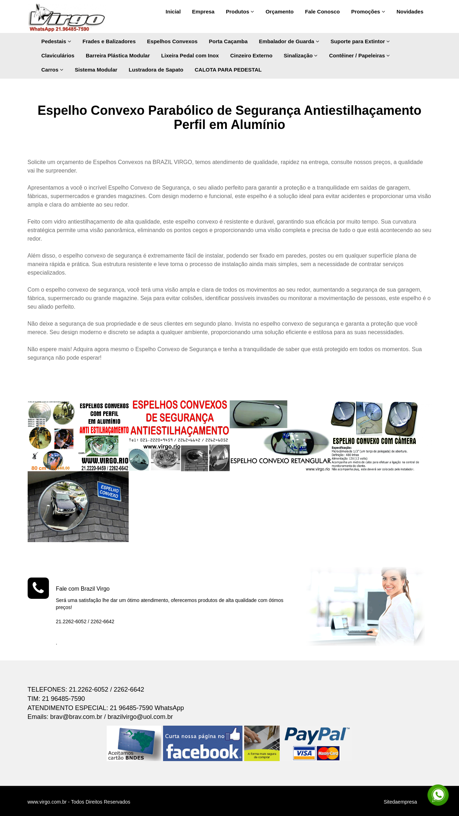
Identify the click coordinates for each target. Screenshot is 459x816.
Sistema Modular (96, 70)
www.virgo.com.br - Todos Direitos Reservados (79, 802)
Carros (52, 70)
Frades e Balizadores (109, 41)
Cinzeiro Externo (251, 55)
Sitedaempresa (400, 802)
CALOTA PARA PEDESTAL (228, 70)
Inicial (173, 12)
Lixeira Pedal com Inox (190, 55)
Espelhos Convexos (172, 41)
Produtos (240, 12)
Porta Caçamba (228, 41)
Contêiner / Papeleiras (359, 55)
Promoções (368, 12)
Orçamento (279, 12)
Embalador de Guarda (289, 41)
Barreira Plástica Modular (118, 55)
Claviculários (57, 55)
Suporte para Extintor (360, 41)
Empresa (203, 12)
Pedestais (56, 41)
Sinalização (301, 55)
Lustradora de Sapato (156, 70)
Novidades (410, 12)
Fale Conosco (322, 12)
